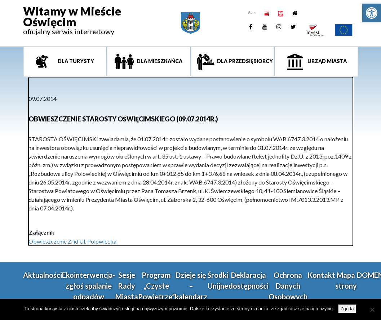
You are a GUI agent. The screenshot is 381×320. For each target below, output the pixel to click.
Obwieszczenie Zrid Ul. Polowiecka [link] (72, 241)
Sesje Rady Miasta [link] (126, 286)
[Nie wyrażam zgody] (372, 309)
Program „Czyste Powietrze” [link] (156, 286)
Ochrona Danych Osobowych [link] (288, 286)
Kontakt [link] (321, 275)
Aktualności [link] (42, 275)
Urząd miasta (326, 61)
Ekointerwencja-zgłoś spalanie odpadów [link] (88, 286)
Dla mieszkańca (159, 61)
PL (250, 13)
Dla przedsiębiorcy (244, 61)
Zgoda (347, 308)
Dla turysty (75, 61)
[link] (371, 13)
